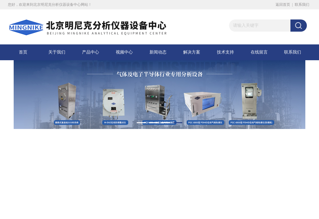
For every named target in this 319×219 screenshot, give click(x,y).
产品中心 (90, 52)
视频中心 (124, 52)
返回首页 (283, 4)
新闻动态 (157, 52)
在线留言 (259, 52)
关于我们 (56, 52)
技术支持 (225, 52)
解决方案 (191, 52)
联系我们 (302, 4)
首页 (23, 52)
